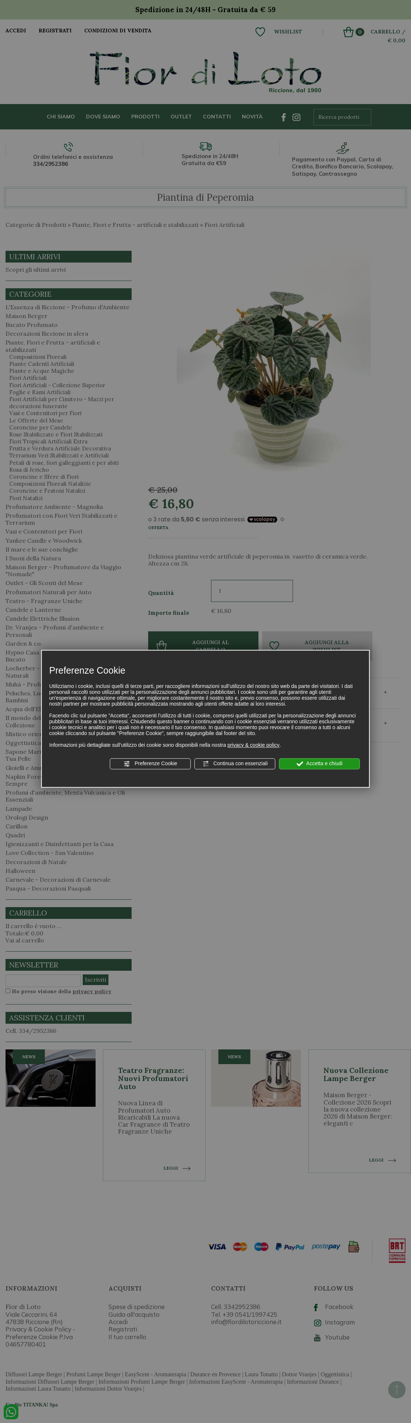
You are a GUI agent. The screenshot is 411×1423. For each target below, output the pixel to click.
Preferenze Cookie (150, 763)
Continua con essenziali (235, 763)
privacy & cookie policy (254, 745)
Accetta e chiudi (320, 763)
